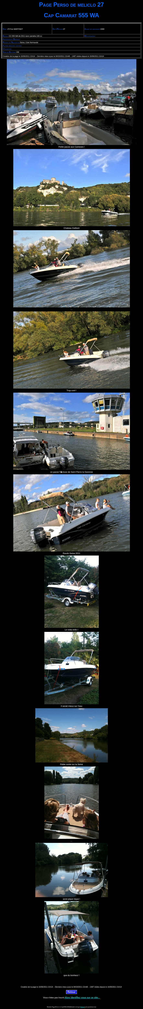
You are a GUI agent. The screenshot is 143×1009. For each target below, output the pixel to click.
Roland (82, 1007)
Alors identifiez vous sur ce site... (82, 997)
